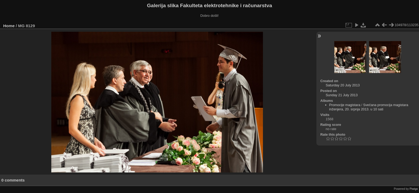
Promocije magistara (344, 105)
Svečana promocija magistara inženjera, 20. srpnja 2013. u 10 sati (368, 107)
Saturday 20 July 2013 (343, 85)
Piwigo (414, 188)
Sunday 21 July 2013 (342, 95)
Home (9, 25)
